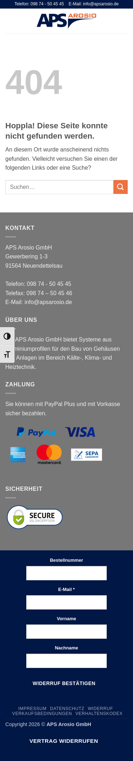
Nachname (66, 648)
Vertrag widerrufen (63, 741)
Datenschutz (67, 708)
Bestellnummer (66, 560)
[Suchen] (113, 21)
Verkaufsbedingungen (42, 713)
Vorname (66, 618)
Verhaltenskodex (99, 713)
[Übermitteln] (120, 187)
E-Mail (66, 589)
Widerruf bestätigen (64, 683)
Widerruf (100, 708)
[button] (9, 21)
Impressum (32, 708)
